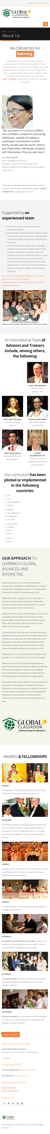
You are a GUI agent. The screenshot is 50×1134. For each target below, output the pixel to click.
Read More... (7, 1058)
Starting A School (20, 1076)
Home (4, 31)
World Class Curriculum (27, 1070)
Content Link (31, 3)
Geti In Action (43, 3)
